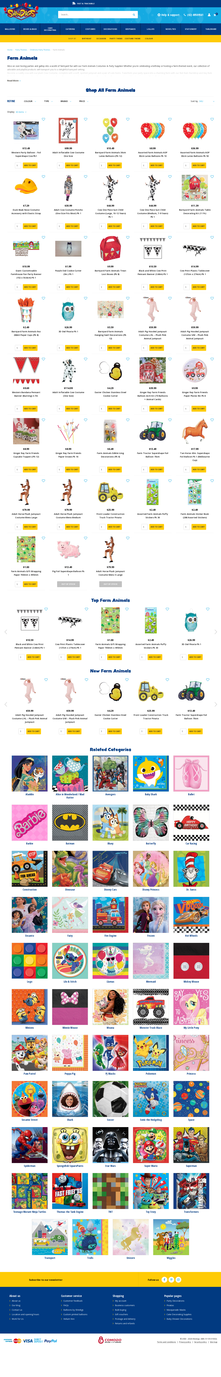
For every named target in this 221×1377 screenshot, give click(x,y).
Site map (213, 1369)
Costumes (90, 29)
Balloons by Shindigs (73, 1336)
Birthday (86, 38)
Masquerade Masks (176, 1336)
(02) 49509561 (194, 15)
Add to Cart (30, 168)
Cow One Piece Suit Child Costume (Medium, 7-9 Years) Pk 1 (152, 217)
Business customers (125, 1332)
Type (48, 101)
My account (120, 1327)
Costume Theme (132, 38)
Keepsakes (130, 29)
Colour (149, 38)
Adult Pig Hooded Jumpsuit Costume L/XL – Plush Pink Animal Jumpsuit (152, 345)
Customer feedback (72, 1327)
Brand (66, 101)
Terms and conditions (166, 1369)
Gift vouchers (121, 1341)
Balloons (10, 29)
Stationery (191, 29)
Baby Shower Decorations (179, 1345)
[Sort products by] (206, 101)
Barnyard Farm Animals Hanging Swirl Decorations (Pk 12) (110, 345)
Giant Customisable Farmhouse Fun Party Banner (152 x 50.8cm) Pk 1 (26, 281)
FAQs (66, 1332)
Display (10, 111)
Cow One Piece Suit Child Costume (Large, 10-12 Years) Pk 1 (110, 217)
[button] (43, 119)
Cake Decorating (50, 29)
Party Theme (116, 38)
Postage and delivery (125, 1345)
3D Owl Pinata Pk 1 (68, 341)
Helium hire (68, 1345)
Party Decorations (175, 1327)
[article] (29, 662)
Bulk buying (120, 1336)
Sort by (194, 101)
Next (214, 658)
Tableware (210, 29)
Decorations (110, 29)
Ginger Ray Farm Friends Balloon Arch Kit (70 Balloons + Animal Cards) (153, 409)
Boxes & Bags (30, 29)
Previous (5, 658)
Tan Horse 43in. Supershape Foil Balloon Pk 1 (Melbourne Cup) (195, 473)
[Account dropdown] (209, 15)
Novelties (171, 29)
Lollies (150, 29)
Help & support (168, 15)
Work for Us (18, 1345)
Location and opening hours (25, 1341)
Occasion (101, 38)
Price (83, 101)
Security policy (200, 1369)
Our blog (16, 1332)
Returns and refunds (125, 1350)
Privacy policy (185, 1369)
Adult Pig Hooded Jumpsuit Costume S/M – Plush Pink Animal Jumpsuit (195, 345)
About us (16, 1327)
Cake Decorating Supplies (179, 1341)
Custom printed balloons (75, 1341)
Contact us (17, 1336)
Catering (70, 29)
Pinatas (170, 1332)
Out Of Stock (68, 611)
